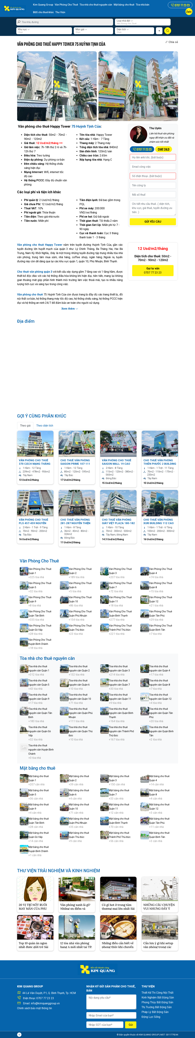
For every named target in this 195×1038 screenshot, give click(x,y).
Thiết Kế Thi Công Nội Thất (157, 992)
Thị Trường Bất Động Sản (157, 1007)
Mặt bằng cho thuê (124, 4)
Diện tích (123, 29)
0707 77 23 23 (45, 998)
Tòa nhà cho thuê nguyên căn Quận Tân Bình (40, 713)
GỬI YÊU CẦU (152, 221)
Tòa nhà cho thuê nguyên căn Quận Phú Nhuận (81, 713)
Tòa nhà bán (142, 4)
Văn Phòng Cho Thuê (66, 4)
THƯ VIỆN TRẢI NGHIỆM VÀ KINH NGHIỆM (58, 870)
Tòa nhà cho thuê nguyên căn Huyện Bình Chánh (41, 749)
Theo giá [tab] (25, 425)
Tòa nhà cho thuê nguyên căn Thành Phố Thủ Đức (121, 731)
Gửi (131, 1024)
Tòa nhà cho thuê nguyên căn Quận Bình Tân (161, 731)
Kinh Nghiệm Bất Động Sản (158, 997)
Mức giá (81, 29)
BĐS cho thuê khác (43, 12)
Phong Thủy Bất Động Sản (157, 1002)
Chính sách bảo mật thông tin (34, 1008)
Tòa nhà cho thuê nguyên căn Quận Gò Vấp (39, 731)
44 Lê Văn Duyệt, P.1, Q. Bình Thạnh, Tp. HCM (49, 993)
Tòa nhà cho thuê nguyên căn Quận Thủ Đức (81, 731)
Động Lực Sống (151, 1016)
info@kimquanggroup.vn (45, 1003)
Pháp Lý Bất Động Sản (155, 1012)
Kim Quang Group (43, 4)
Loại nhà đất (125, 20)
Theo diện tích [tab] (44, 425)
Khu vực (24, 29)
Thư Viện (60, 12)
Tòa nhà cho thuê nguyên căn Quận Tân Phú (161, 713)
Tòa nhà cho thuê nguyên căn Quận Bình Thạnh (121, 713)
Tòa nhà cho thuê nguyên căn (96, 4)
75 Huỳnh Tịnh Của (86, 126)
